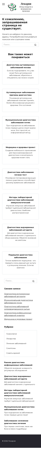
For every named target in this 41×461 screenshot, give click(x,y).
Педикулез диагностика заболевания (20, 256)
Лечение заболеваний (16, 343)
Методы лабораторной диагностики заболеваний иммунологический (20, 200)
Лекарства (11, 339)
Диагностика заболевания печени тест (20, 173)
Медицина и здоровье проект (20, 147)
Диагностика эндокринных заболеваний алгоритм (20, 228)
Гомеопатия (11, 334)
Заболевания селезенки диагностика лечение (16, 422)
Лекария (26, 3)
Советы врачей (13, 353)
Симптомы (11, 348)
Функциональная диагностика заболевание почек (20, 121)
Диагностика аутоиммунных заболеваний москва (21, 66)
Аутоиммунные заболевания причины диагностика (20, 93)
